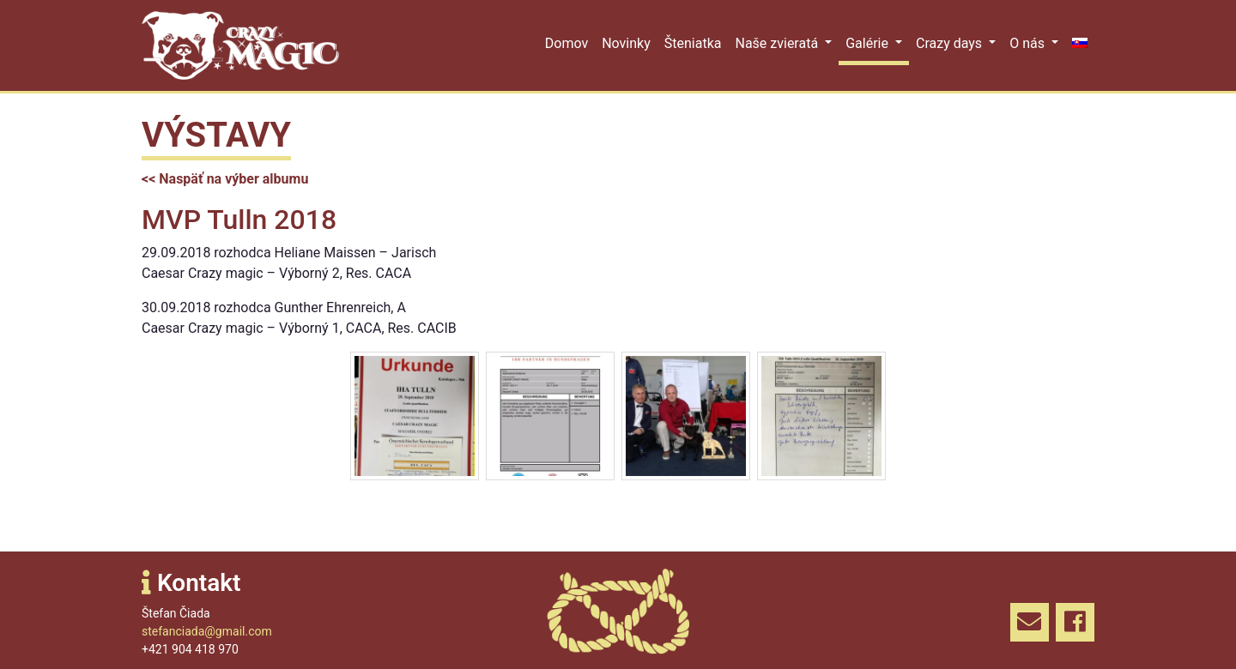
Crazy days (950, 43)
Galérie (868, 43)
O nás (1028, 43)
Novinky (626, 43)
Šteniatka (693, 43)
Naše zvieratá (778, 43)
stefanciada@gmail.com (207, 631)
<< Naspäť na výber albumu (225, 179)
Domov (566, 43)
